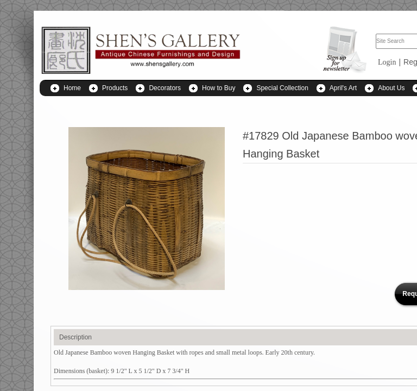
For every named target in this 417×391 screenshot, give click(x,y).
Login (387, 62)
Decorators (165, 88)
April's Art (343, 88)
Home (72, 88)
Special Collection (282, 88)
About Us (391, 88)
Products (115, 88)
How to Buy (218, 88)
